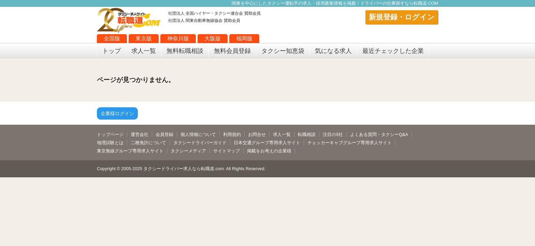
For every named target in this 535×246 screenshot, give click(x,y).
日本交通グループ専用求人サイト (267, 142)
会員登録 (164, 134)
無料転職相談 (185, 50)
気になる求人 (333, 50)
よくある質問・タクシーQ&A (379, 134)
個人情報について (198, 134)
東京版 (143, 38)
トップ (111, 50)
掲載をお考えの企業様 (269, 150)
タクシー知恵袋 (282, 50)
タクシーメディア (188, 150)
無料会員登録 (232, 50)
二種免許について (148, 142)
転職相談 (307, 134)
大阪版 (212, 38)
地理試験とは (110, 142)
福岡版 (244, 38)
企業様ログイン (117, 113)
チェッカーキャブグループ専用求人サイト (349, 142)
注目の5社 (333, 134)
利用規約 (232, 134)
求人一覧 (143, 50)
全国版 (112, 38)
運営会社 (139, 134)
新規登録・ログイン (402, 17)
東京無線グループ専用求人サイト (130, 150)
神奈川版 (178, 38)
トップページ (110, 134)
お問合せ (257, 134)
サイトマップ (226, 150)
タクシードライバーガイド (200, 142)
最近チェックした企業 (393, 50)
